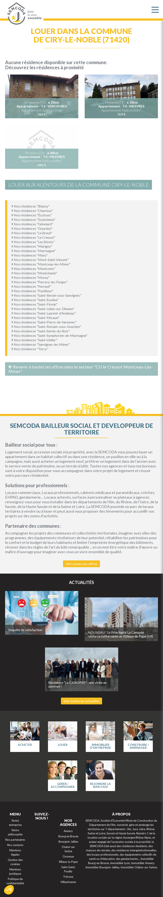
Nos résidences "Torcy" (29, 349)
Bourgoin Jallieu (68, 841)
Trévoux (68, 876)
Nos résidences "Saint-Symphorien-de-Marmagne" (49, 335)
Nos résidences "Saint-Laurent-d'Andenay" (43, 313)
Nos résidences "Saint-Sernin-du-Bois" (40, 331)
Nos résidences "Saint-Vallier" (34, 340)
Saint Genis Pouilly (68, 869)
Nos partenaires (15, 839)
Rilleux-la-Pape (68, 861)
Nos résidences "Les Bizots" (33, 242)
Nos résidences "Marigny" (31, 246)
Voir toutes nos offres (81, 564)
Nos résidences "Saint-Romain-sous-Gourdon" (46, 326)
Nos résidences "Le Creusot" (33, 237)
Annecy (68, 831)
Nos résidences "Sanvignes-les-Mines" (40, 344)
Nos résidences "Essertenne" (33, 219)
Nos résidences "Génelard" (32, 224)
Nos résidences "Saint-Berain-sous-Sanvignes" (46, 295)
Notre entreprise (15, 822)
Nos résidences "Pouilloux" (32, 291)
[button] (9, 890)
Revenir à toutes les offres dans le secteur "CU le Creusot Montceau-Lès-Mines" (80, 369)
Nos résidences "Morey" (30, 277)
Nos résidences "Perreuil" (31, 286)
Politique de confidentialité (15, 881)
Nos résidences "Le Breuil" (31, 233)
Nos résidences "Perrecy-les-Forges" (39, 282)
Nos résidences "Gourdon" (31, 228)
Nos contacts (15, 845)
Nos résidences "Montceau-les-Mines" (40, 264)
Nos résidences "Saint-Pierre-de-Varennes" (43, 322)
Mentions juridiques (15, 871)
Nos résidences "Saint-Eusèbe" (35, 300)
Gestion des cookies (15, 862)
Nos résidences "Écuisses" (31, 215)
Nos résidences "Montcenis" (33, 269)
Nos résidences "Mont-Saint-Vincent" (40, 260)
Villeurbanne (68, 882)
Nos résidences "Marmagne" (33, 251)
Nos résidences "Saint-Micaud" (35, 318)
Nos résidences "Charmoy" (32, 211)
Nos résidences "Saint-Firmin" (34, 304)
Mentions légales (15, 852)
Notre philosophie (15, 832)
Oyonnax (68, 856)
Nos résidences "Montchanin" (34, 273)
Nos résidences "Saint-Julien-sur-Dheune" (42, 309)
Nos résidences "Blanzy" (30, 206)
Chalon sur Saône (68, 849)
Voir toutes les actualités (81, 701)
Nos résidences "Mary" (29, 255)
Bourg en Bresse (68, 836)
